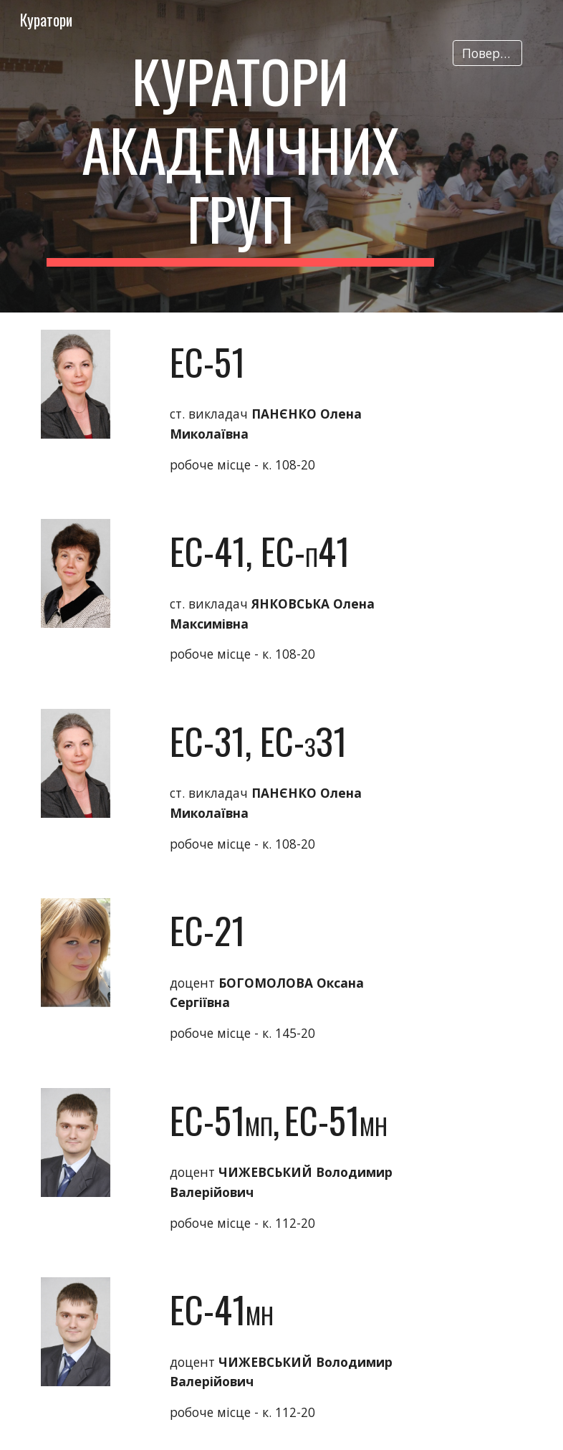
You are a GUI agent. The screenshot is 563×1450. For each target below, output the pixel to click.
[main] (241, 156)
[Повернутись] (487, 53)
